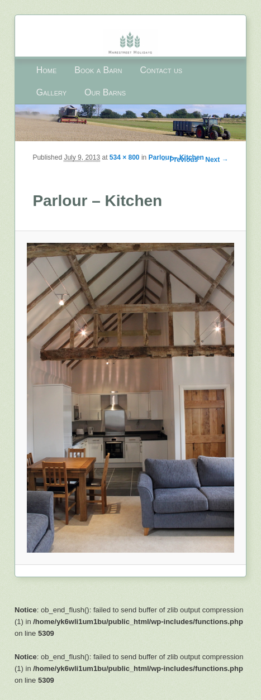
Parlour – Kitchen (176, 157)
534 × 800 (125, 157)
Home (46, 70)
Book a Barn (98, 70)
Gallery (51, 92)
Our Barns (105, 92)
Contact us (161, 70)
